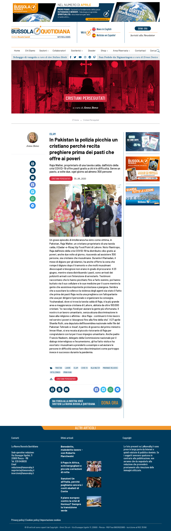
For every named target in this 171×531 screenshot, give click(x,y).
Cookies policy (32, 519)
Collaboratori (59, 50)
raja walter (95, 368)
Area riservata (120, 50)
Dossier (92, 50)
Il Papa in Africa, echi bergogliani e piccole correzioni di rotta (71, 467)
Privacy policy (17, 519)
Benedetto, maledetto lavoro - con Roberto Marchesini (72, 451)
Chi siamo (30, 50)
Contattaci (140, 50)
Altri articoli (85, 427)
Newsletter (143, 35)
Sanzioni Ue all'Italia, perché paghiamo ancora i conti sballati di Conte (72, 485)
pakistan (58, 368)
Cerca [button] (155, 51)
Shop (103, 50)
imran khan (67, 372)
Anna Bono (32, 146)
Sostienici (76, 50)
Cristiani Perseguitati (85, 98)
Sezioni (43, 50)
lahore (67, 368)
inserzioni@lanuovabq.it (22, 473)
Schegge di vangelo (25, 57)
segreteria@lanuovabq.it (22, 470)
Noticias (106, 35)
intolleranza (55, 372)
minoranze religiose (110, 368)
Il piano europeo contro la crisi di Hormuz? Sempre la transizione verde (71, 504)
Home (17, 50)
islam (76, 368)
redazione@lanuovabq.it (22, 467)
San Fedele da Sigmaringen (116, 57)
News (104, 29)
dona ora (143, 28)
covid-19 (84, 368)
